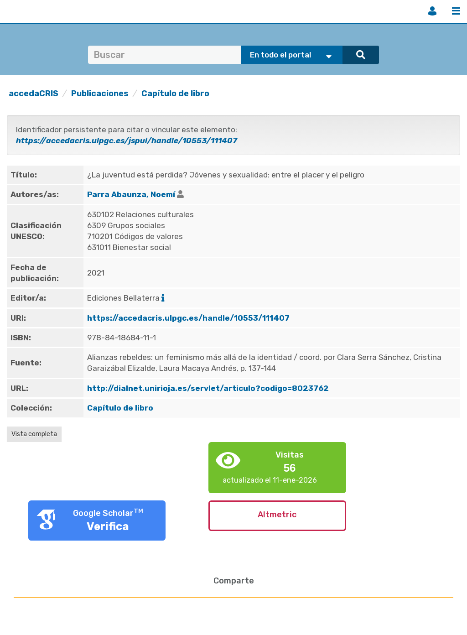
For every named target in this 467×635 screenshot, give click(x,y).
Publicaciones (100, 93)
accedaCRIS (33, 93)
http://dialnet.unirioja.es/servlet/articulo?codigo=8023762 (208, 388)
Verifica (108, 526)
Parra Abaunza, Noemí (131, 194)
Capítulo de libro (175, 93)
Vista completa (34, 434)
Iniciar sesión (432, 10)
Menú (456, 10)
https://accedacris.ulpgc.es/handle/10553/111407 (188, 318)
